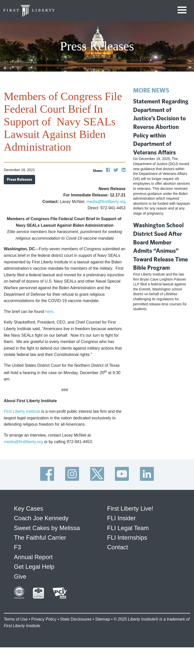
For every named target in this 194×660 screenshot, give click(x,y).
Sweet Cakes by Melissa (47, 528)
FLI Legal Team (128, 528)
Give (20, 576)
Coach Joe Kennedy (41, 518)
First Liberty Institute (22, 411)
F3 (17, 547)
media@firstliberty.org (106, 201)
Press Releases (19, 179)
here (49, 311)
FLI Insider (121, 518)
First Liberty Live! (130, 508)
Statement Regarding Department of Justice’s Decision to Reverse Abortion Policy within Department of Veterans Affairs (160, 127)
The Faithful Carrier (40, 537)
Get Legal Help (34, 566)
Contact (117, 547)
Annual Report (33, 557)
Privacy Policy (44, 619)
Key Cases (28, 508)
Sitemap (102, 619)
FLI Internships (127, 537)
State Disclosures (76, 619)
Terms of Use (16, 619)
